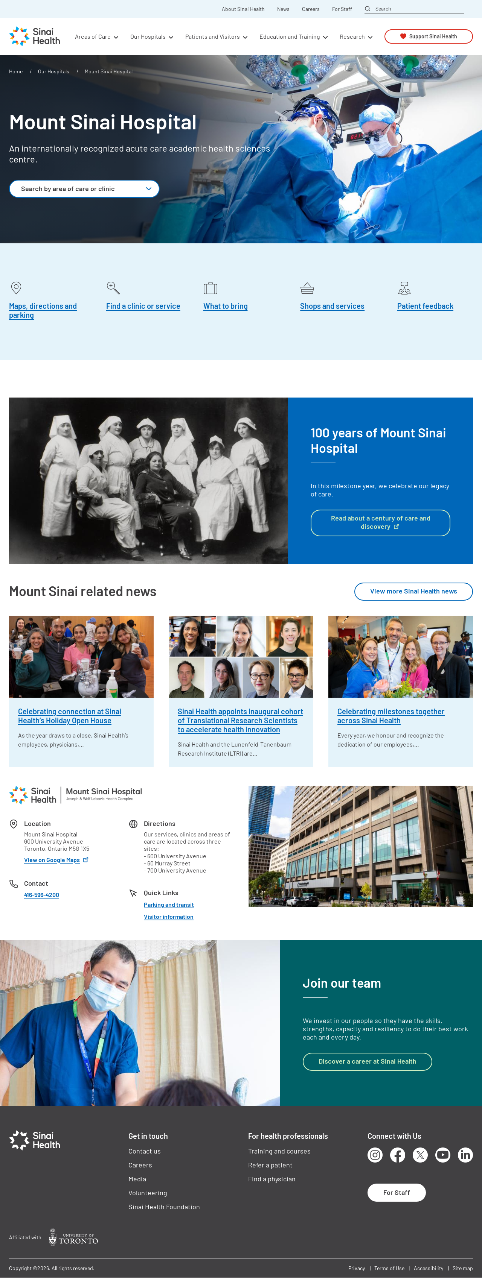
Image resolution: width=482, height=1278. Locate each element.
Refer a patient (270, 1165)
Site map (463, 1268)
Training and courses (279, 1151)
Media (137, 1179)
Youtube (442, 1155)
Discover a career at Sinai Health (367, 1061)
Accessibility (428, 1268)
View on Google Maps (57, 859)
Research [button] (352, 36)
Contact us (144, 1151)
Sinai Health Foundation (164, 1206)
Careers (311, 9)
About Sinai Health (243, 9)
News (283, 9)
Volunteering (147, 1192)
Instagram (375, 1155)
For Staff (342, 9)
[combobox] (84, 189)
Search (383, 9)
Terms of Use (389, 1268)
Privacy (356, 1268)
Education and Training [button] (289, 36)
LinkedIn (465, 1155)
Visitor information (169, 916)
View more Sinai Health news (413, 591)
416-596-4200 (41, 894)
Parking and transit (169, 904)
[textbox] (76, 189)
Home (16, 71)
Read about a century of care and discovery (380, 522)
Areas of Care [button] (93, 36)
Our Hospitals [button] (148, 36)
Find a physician (272, 1179)
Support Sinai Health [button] (433, 36)
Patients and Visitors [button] (212, 36)
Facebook (397, 1155)
